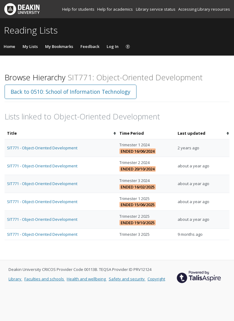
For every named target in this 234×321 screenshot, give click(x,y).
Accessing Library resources (204, 9)
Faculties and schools (44, 279)
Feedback (89, 46)
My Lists (30, 46)
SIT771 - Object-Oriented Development (42, 148)
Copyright (156, 279)
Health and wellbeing (87, 279)
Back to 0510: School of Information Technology (70, 91)
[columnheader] (61, 133)
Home (9, 46)
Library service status (156, 9)
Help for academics (115, 9)
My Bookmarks (59, 46)
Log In (113, 46)
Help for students (78, 9)
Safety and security (127, 279)
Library (15, 279)
